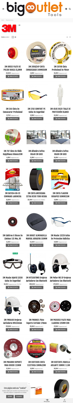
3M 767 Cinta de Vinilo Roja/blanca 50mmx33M (12, 153)
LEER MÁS (10, 396)
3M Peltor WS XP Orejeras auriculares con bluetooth (60, 279)
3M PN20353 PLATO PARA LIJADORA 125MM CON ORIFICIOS (60, 323)
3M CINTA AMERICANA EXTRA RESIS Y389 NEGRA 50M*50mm (36, 196)
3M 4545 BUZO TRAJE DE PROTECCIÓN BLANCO (60, 110)
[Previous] (67, 37)
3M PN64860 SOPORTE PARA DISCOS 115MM (12, 364)
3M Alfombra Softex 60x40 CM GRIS (36, 153)
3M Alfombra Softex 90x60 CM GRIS (60, 153)
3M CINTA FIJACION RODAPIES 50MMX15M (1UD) (60, 196)
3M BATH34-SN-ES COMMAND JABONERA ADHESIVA (12, 196)
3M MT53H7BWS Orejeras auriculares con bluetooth (36, 279)
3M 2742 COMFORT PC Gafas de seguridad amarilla (36, 112)
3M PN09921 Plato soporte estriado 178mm (36, 321)
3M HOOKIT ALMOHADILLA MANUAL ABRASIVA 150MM (36, 237)
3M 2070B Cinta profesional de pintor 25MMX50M (60, 69)
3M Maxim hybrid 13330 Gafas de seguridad (13, 279)
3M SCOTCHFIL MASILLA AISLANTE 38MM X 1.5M (60, 364)
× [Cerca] (29, 383)
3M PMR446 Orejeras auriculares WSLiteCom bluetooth (12, 323)
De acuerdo (19, 396)
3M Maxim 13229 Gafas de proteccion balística (60, 237)
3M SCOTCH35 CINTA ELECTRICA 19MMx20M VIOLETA (36, 365)
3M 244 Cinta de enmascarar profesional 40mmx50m (12, 112)
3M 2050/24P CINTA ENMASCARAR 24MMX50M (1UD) (36, 69)
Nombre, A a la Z (6, 37)
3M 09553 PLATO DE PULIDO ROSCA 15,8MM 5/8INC (12, 69)
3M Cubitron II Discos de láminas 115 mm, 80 (13, 237)
